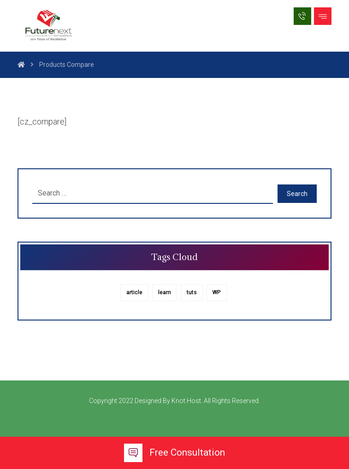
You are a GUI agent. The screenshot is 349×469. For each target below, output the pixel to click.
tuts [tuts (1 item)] (192, 292)
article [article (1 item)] (134, 292)
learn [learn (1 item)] (164, 292)
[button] (322, 16)
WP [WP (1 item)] (217, 292)
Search (297, 193)
